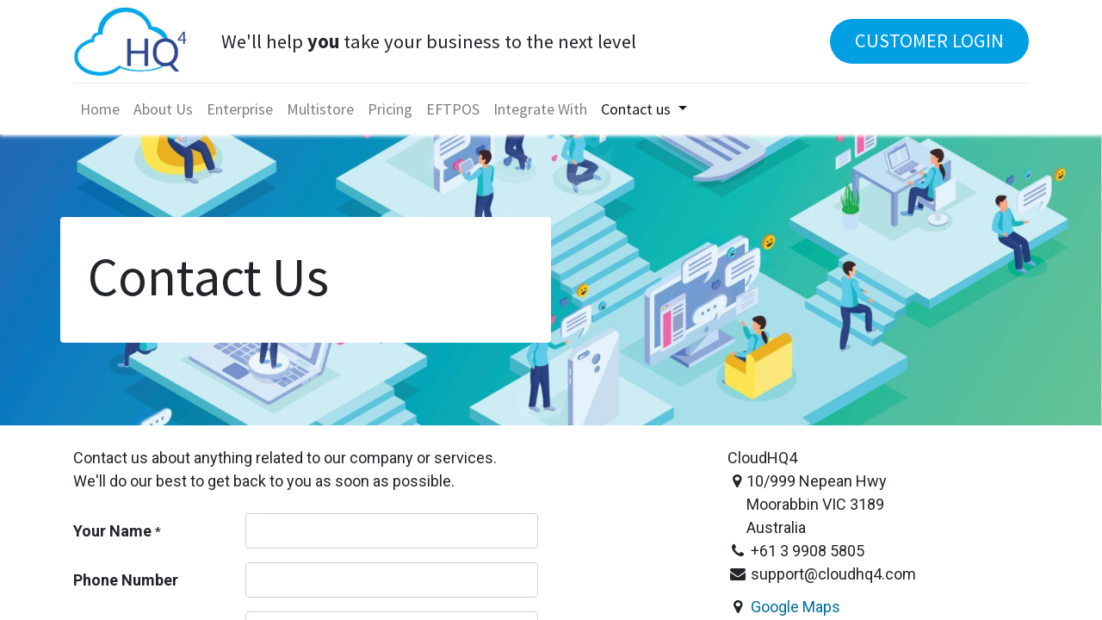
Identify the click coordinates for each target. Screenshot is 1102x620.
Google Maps (795, 607)
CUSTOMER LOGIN (929, 40)
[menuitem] (100, 108)
